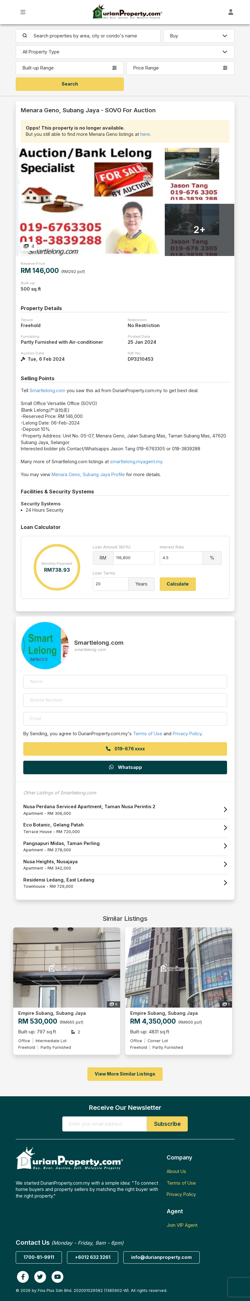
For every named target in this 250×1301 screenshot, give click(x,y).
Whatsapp (125, 767)
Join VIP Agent (182, 1225)
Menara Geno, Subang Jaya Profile (88, 474)
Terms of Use (147, 733)
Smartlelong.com (47, 390)
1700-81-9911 (39, 1257)
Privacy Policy (187, 733)
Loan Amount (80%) (112, 547)
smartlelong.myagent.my (136, 461)
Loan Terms (104, 573)
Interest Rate (172, 547)
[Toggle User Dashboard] (231, 12)
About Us (176, 1171)
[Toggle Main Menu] (23, 12)
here (145, 134)
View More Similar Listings (125, 1073)
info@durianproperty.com (161, 1257)
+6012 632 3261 (92, 1257)
